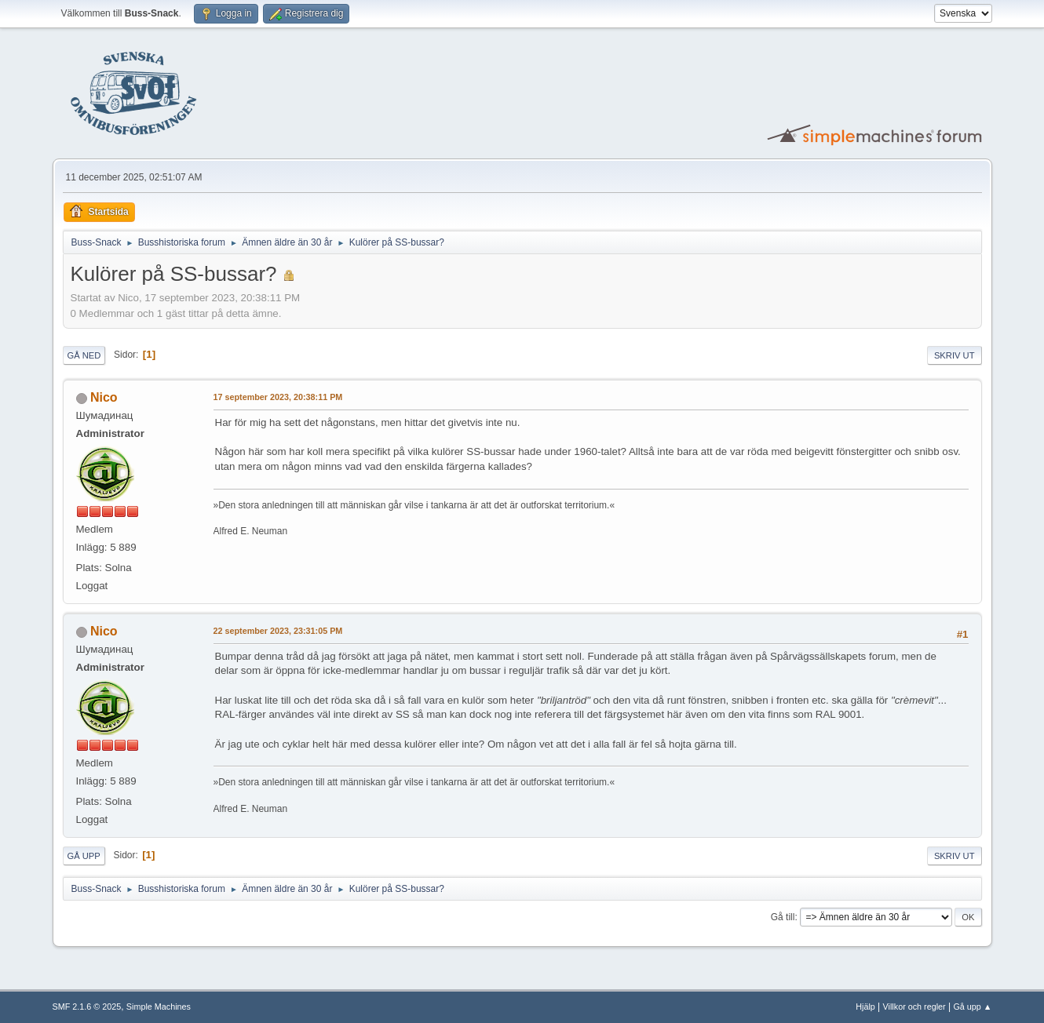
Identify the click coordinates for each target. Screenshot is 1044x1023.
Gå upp (84, 856)
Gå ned (84, 355)
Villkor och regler (914, 1006)
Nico (104, 397)
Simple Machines (158, 1006)
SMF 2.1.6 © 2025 (87, 1006)
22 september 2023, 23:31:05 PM (278, 630)
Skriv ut (954, 355)
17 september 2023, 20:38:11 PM (278, 397)
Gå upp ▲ (972, 1006)
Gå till (783, 917)
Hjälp (865, 1006)
